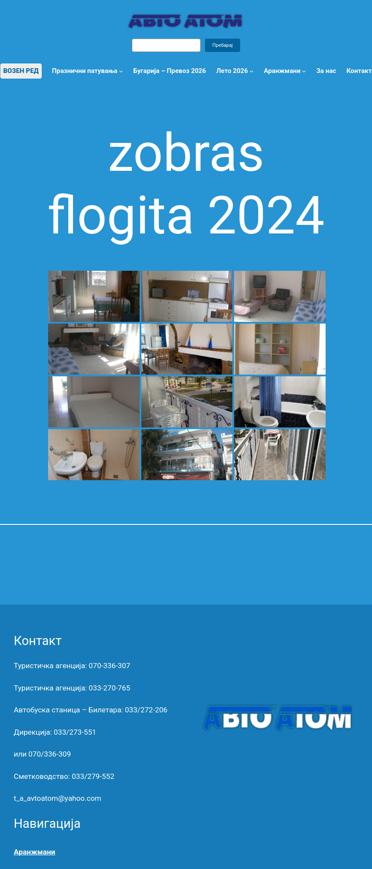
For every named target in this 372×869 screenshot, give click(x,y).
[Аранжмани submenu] (304, 71)
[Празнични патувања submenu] (121, 71)
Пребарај (222, 45)
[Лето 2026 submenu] (251, 71)
